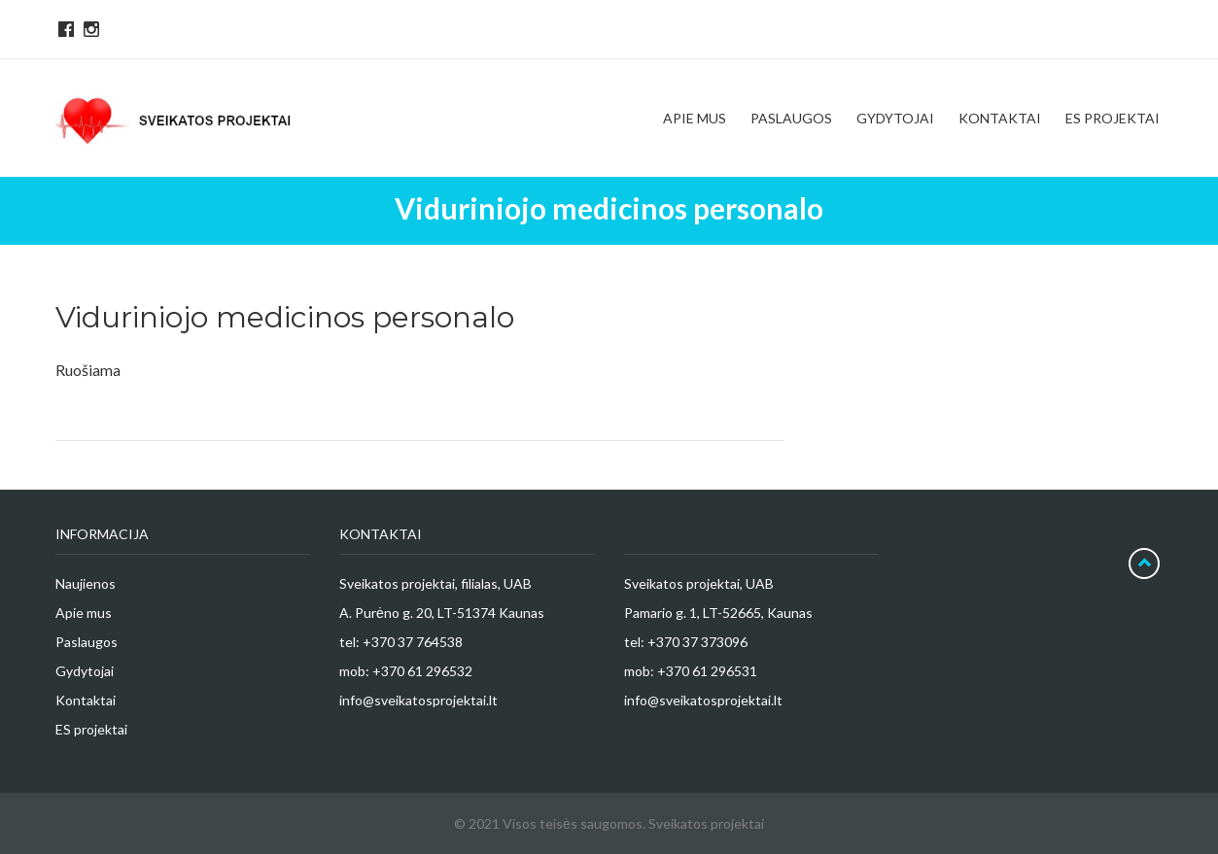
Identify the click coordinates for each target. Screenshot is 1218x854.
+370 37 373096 (697, 641)
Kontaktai (85, 700)
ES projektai (91, 729)
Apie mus (83, 612)
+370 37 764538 (413, 641)
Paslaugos (86, 641)
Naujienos (85, 583)
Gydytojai (84, 671)
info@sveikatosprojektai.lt (418, 700)
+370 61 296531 (707, 671)
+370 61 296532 (422, 671)
